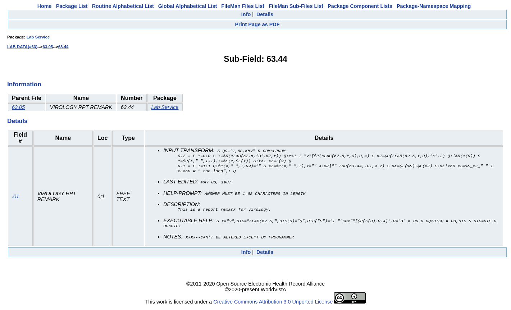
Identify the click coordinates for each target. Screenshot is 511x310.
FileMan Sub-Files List (296, 6)
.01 (15, 197)
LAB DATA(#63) (22, 47)
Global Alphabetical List (187, 6)
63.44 (63, 47)
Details (264, 14)
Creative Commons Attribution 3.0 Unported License (273, 304)
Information (24, 84)
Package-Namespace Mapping (434, 6)
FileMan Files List (242, 6)
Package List (72, 6)
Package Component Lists (360, 6)
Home (44, 6)
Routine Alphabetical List (123, 6)
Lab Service (38, 37)
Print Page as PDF (257, 24)
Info (246, 14)
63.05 (47, 47)
